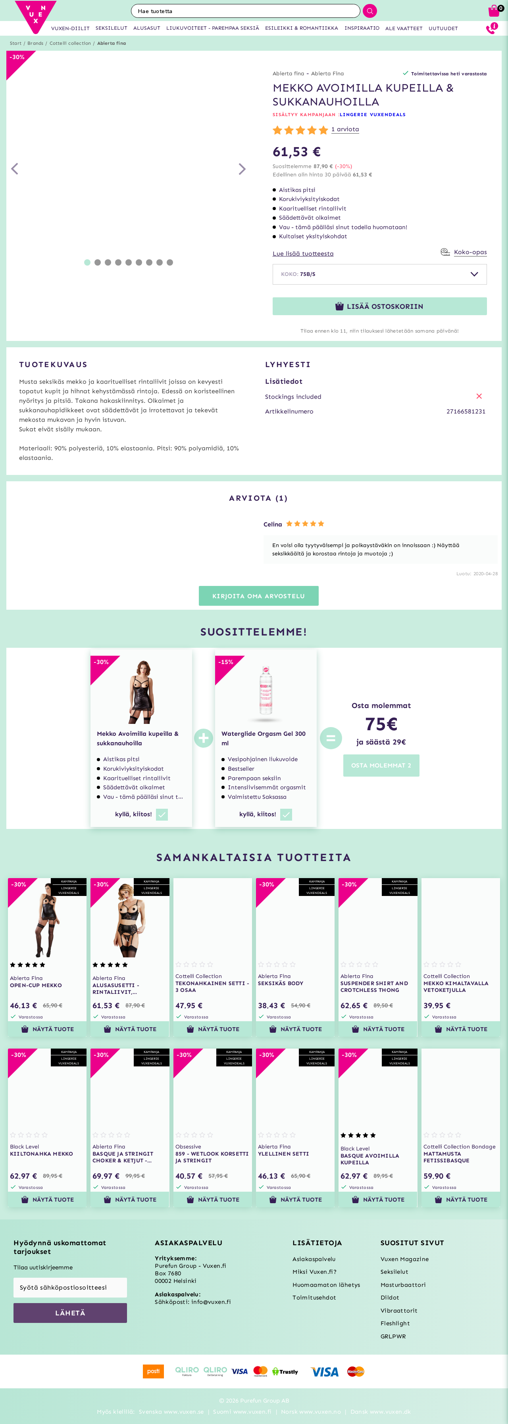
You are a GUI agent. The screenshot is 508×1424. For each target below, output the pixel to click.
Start (15, 43)
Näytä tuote (47, 1029)
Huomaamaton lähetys (326, 1284)
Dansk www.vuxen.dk (380, 1411)
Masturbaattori (403, 1284)
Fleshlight (395, 1323)
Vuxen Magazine (405, 1259)
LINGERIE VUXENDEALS (373, 114)
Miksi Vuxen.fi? (314, 1271)
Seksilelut (394, 1271)
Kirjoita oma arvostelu (259, 596)
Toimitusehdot (314, 1297)
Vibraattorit (399, 1310)
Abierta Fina (327, 73)
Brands (35, 43)
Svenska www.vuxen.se (171, 1411)
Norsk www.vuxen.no (311, 1411)
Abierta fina (111, 43)
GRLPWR (393, 1336)
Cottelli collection (70, 43)
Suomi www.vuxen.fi (242, 1411)
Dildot (390, 1297)
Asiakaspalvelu (314, 1259)
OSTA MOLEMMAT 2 (381, 765)
